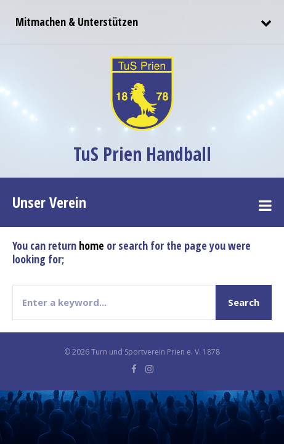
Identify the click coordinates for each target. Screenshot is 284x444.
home (91, 245)
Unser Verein (49, 202)
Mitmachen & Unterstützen (75, 21)
